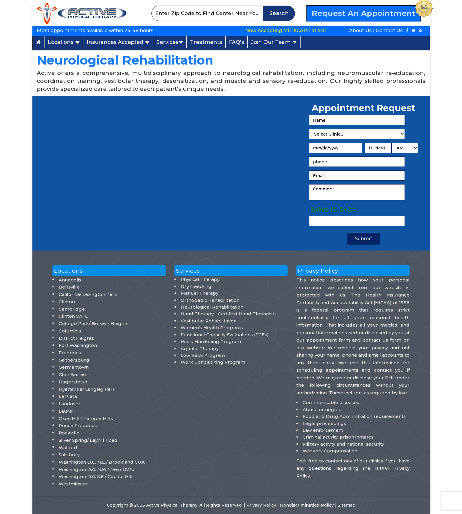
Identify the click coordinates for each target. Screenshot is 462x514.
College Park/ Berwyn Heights (93, 323)
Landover (69, 403)
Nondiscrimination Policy (307, 505)
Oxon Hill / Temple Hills (86, 418)
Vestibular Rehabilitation (209, 321)
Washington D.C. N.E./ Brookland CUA (102, 462)
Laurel (66, 411)
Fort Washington (78, 345)
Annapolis (70, 280)
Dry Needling (196, 286)
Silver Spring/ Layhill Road (88, 440)
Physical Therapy (200, 279)
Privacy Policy (261, 505)
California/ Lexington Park (88, 294)
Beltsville (69, 287)
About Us (360, 30)
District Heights (76, 338)
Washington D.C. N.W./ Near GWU (97, 469)
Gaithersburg (74, 360)
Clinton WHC (73, 316)
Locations (64, 42)
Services (169, 42)
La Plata (68, 396)
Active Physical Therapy (171, 505)
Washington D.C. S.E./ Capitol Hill (96, 476)
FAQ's (236, 42)
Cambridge (72, 309)
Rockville (69, 433)
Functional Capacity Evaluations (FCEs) (225, 334)
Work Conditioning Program (213, 362)
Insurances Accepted (118, 42)
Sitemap (346, 505)
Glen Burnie (72, 374)
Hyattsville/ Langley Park (87, 389)
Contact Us (389, 30)
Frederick (70, 352)
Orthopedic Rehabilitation (210, 300)
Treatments (206, 42)
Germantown (74, 367)
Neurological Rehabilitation (212, 307)
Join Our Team (274, 42)
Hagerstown (73, 382)
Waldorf (68, 447)
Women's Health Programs (212, 327)
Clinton (67, 301)
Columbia (70, 331)
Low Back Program (203, 355)
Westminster (73, 484)
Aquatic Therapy (200, 348)
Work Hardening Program (211, 341)
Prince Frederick (78, 425)
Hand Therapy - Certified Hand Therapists (229, 314)
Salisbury (69, 454)
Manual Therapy (199, 293)
